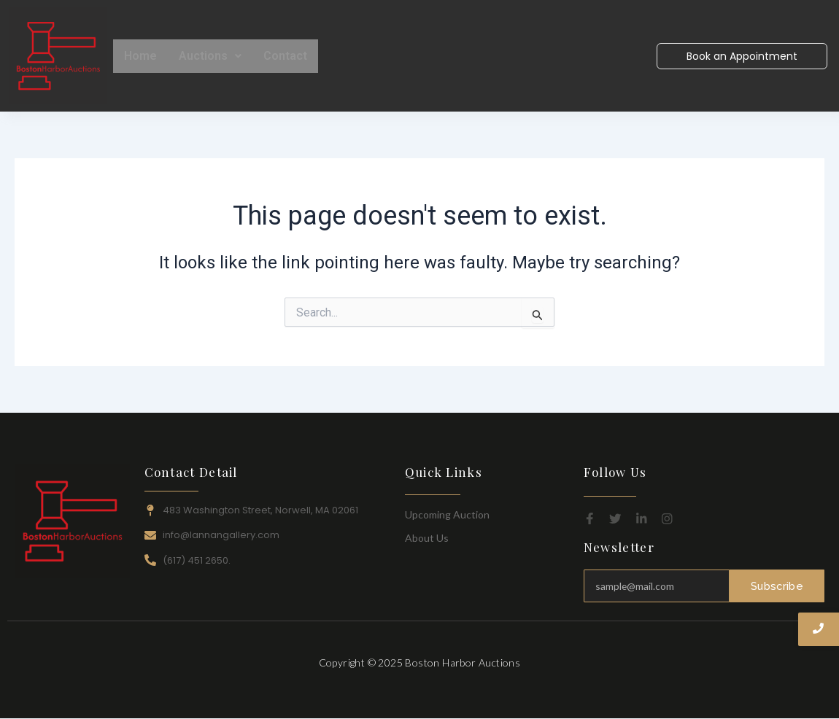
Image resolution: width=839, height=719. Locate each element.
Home (140, 56)
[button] (210, 56)
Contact (285, 56)
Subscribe (777, 586)
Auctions (210, 56)
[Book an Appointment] (742, 56)
